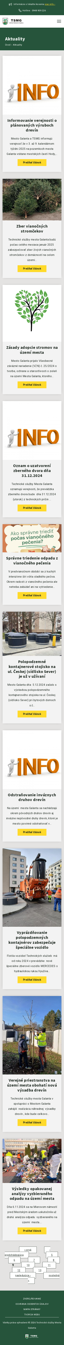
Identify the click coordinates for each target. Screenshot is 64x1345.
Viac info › (50, 4)
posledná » (44, 1278)
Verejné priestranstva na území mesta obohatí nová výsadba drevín (32, 1085)
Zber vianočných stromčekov (32, 228)
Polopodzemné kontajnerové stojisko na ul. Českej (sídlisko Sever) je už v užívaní (32, 669)
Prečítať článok (32, 162)
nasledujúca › (23, 1275)
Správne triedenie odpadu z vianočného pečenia (32, 560)
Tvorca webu (32, 1314)
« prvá (27, 1249)
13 (39, 1270)
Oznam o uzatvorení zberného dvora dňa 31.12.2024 (32, 470)
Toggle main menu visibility (59, 20)
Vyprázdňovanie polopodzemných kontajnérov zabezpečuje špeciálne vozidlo (31, 940)
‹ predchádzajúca (27, 1252)
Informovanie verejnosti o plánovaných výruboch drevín (32, 125)
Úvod (8, 44)
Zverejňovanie (32, 1298)
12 (18, 1270)
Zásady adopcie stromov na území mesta (32, 350)
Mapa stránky (32, 1309)
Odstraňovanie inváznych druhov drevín (32, 797)
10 (28, 1265)
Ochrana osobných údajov (32, 1304)
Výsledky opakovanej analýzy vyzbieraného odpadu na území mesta (32, 1193)
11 (49, 1265)
